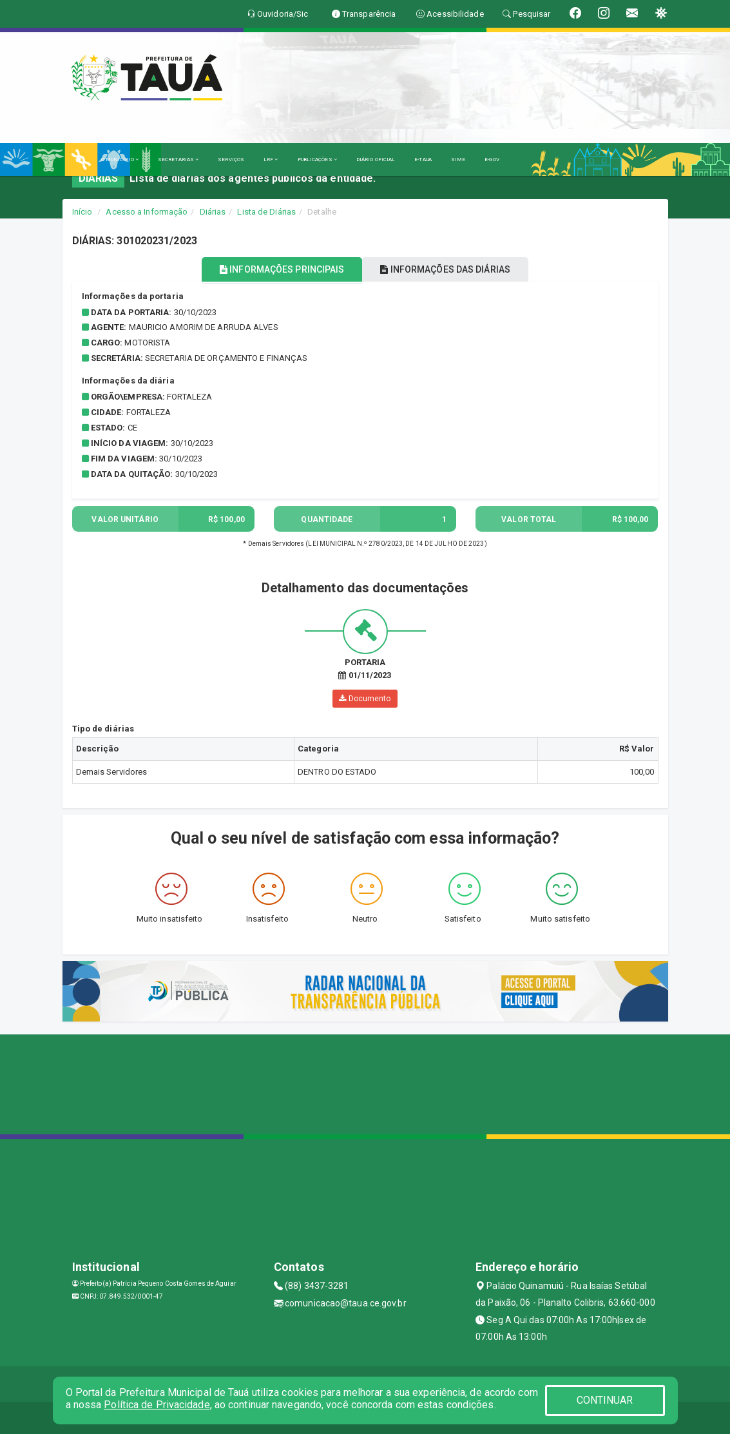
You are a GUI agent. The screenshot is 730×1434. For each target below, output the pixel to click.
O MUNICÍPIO (120, 159)
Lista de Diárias (266, 212)
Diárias (213, 212)
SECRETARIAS (178, 159)
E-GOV (492, 159)
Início (82, 212)
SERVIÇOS (231, 159)
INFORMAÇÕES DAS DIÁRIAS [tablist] (445, 269)
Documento (364, 698)
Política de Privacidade (156, 1405)
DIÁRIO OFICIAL (375, 159)
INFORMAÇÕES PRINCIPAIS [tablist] (282, 269)
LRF (271, 159)
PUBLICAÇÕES (317, 159)
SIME (458, 159)
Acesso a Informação (146, 212)
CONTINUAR (605, 1400)
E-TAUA (423, 159)
